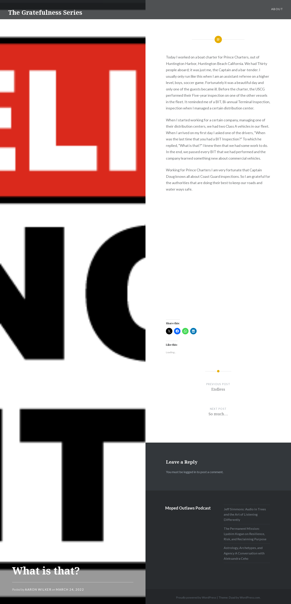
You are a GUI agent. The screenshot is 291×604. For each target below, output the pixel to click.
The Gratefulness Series (45, 12)
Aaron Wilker (38, 589)
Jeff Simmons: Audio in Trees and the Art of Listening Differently (245, 514)
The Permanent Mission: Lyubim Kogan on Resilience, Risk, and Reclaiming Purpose (245, 534)
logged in (189, 472)
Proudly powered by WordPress (196, 597)
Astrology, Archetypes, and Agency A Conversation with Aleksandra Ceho (244, 553)
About (277, 9)
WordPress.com (250, 597)
